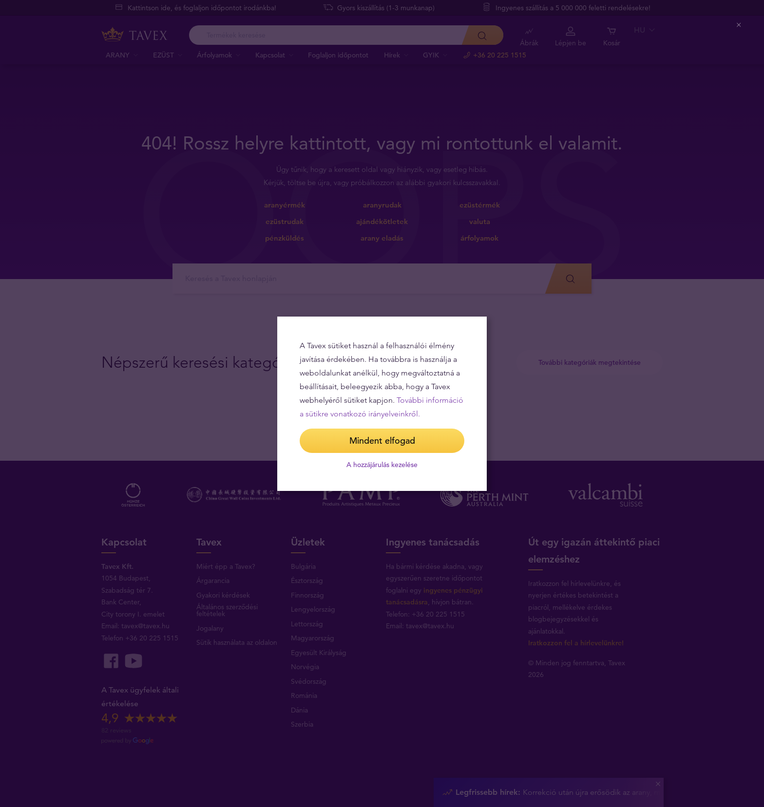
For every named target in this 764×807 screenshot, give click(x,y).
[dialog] (382, 404)
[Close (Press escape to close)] (739, 25)
